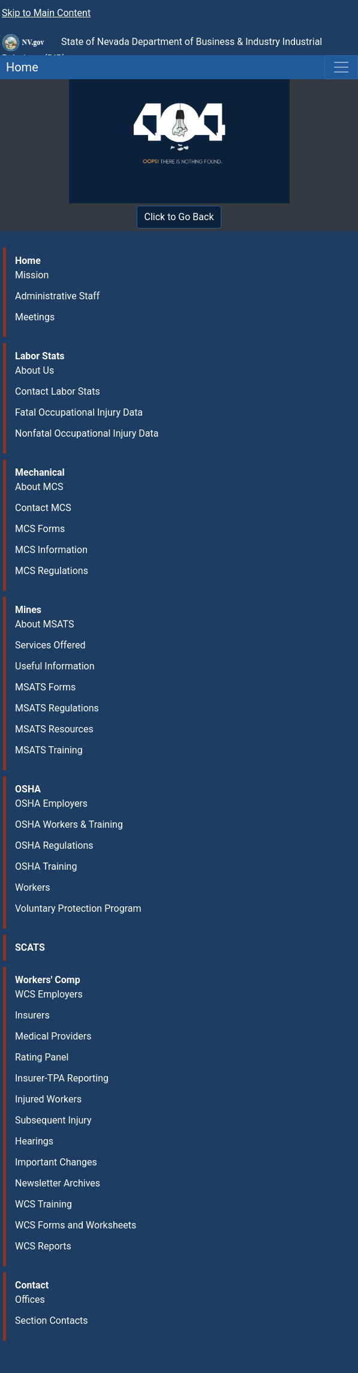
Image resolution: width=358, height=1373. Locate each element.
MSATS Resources (54, 729)
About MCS (39, 486)
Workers (32, 887)
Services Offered (50, 645)
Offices (30, 1299)
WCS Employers (49, 994)
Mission (32, 275)
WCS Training (43, 1204)
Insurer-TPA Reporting (62, 1078)
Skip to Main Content (46, 13)
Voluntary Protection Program (78, 908)
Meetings (35, 317)
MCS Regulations (51, 570)
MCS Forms (40, 528)
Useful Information (54, 666)
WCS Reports (43, 1246)
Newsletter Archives (57, 1183)
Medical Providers (53, 1036)
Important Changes (56, 1162)
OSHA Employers (51, 803)
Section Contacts (51, 1320)
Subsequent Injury (53, 1120)
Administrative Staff (57, 296)
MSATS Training (49, 750)
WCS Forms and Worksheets (75, 1225)
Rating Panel (41, 1057)
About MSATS (44, 624)
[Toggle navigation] (341, 67)
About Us (34, 370)
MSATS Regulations (57, 708)
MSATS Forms (45, 687)
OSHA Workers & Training (69, 824)
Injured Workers (48, 1099)
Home (19, 67)
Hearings (34, 1141)
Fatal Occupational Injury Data (79, 412)
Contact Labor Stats (57, 391)
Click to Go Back (179, 217)
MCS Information (51, 549)
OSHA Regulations (54, 845)
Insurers (32, 1015)
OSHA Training (46, 866)
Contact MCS (43, 507)
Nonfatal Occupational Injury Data (86, 433)
